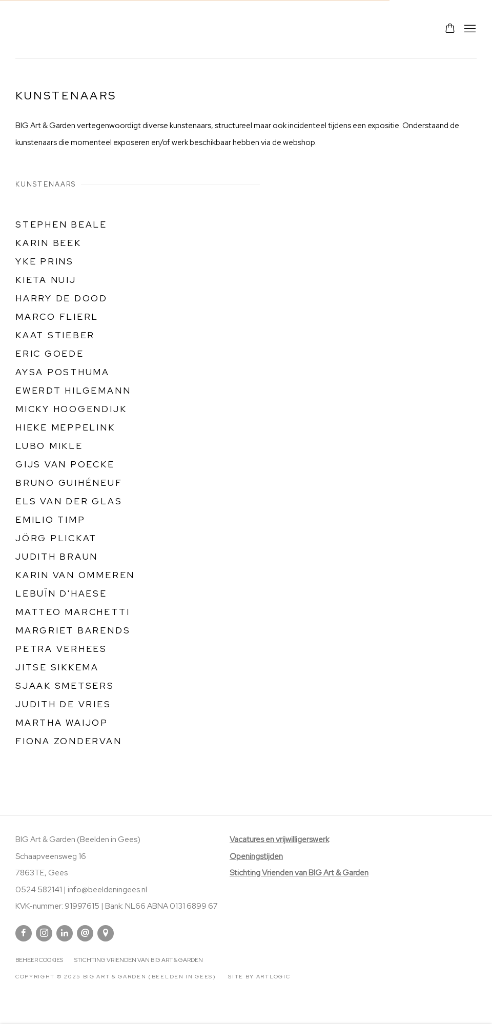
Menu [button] (469, 29)
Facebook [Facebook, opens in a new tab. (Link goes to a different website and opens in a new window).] (23, 933)
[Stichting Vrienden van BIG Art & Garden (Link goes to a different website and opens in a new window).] (299, 873)
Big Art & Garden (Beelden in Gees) (41, 29)
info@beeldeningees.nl (107, 890)
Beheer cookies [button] (39, 960)
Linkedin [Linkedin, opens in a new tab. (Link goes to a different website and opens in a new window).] (64, 933)
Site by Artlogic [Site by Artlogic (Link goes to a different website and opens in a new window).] (259, 976)
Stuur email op (85, 933)
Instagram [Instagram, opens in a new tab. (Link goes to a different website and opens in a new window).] (44, 933)
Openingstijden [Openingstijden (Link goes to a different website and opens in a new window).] (256, 856)
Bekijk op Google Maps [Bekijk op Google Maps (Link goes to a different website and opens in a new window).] (105, 933)
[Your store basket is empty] (450, 29)
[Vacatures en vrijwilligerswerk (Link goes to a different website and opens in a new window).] (279, 839)
